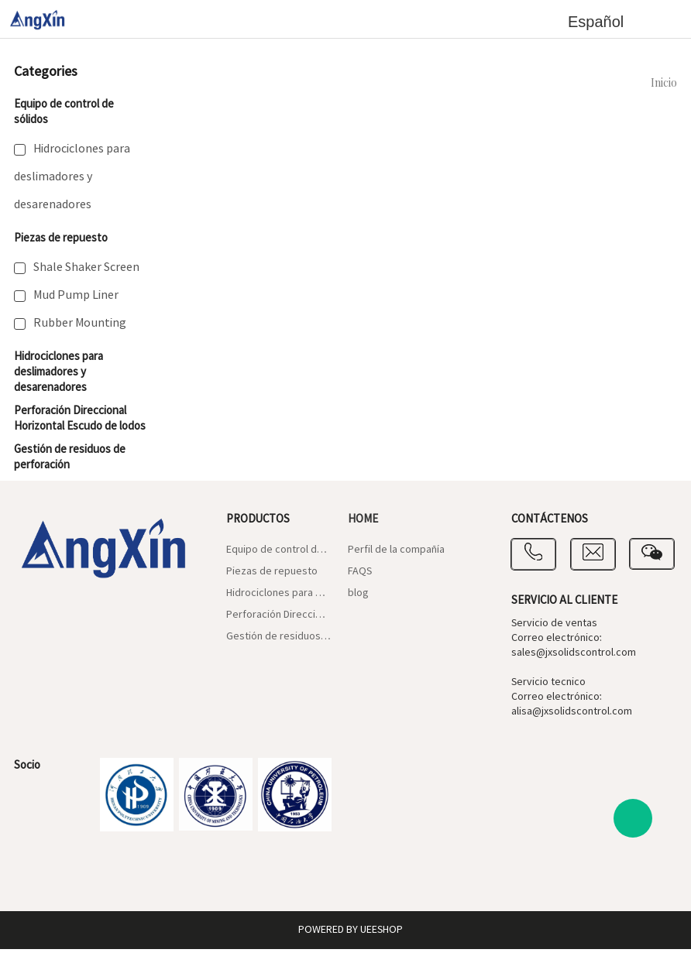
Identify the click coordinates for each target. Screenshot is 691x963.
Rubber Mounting (79, 323)
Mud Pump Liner (76, 295)
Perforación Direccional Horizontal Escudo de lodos (80, 418)
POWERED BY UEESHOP (350, 930)
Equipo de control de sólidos (279, 550)
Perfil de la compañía (396, 550)
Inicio (664, 83)
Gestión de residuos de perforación (279, 636)
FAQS (360, 571)
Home (363, 519)
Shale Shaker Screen (86, 267)
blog (358, 593)
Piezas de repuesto (61, 238)
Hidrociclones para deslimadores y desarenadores (72, 176)
